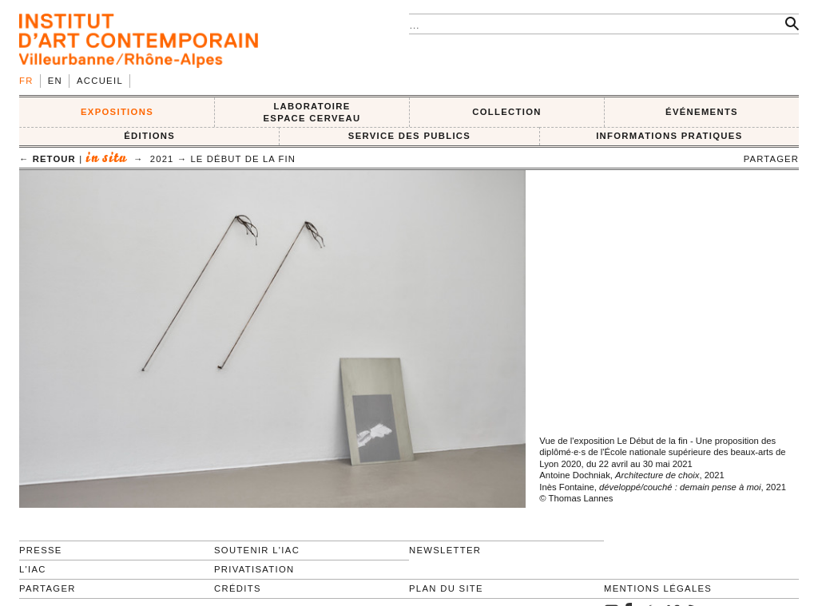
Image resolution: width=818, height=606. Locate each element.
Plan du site (446, 588)
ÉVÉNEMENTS (701, 112)
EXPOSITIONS (117, 112)
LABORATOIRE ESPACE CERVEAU (311, 112)
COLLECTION (507, 112)
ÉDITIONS (149, 136)
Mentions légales (658, 588)
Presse (40, 550)
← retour (47, 159)
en (55, 80)
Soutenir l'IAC (257, 550)
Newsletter (445, 550)
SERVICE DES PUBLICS (409, 136)
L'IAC (32, 569)
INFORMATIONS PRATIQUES (669, 136)
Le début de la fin (243, 159)
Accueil (100, 80)
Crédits (237, 588)
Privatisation (254, 569)
